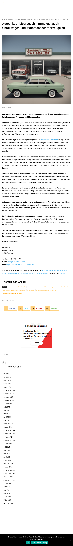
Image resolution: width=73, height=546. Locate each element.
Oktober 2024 (8, 437)
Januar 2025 (8, 427)
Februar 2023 (8, 503)
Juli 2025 (7, 407)
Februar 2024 (8, 463)
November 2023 (9, 473)
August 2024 (8, 444)
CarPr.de (62, 273)
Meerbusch (30, 290)
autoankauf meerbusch (34, 287)
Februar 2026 (8, 384)
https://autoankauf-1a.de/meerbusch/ (20, 264)
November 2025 (9, 394)
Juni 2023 (7, 490)
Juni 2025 (7, 410)
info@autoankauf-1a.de (16, 261)
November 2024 (9, 434)
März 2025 (7, 420)
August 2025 (8, 404)
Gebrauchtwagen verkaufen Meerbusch (56, 287)
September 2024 (9, 440)
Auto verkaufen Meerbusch (17, 287)
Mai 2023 (7, 493)
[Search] (68, 354)
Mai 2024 (7, 454)
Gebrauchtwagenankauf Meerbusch (14, 290)
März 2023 (7, 500)
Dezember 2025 (9, 390)
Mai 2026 (7, 374)
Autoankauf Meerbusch (49, 140)
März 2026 (7, 380)
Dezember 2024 (9, 430)
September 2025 (9, 400)
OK (28, 543)
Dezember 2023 (9, 470)
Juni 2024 (7, 450)
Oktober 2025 (8, 397)
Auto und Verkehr (7, 19)
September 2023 (9, 480)
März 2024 (7, 460)
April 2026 (7, 377)
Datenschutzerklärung (39, 543)
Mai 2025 (7, 414)
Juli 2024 (7, 447)
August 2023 (8, 483)
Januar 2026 (8, 387)
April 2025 (7, 417)
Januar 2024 (8, 467)
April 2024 (7, 457)
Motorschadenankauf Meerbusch (46, 290)
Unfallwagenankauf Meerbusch (12, 293)
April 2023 (7, 497)
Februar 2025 (8, 424)
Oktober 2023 (8, 477)
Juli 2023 (7, 487)
